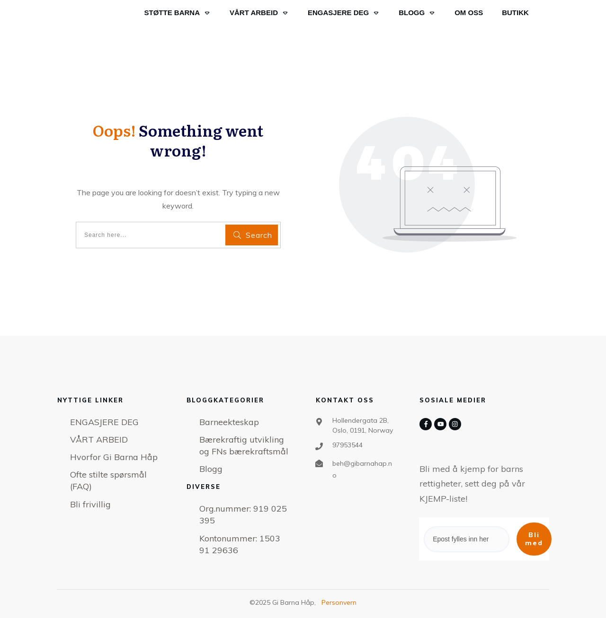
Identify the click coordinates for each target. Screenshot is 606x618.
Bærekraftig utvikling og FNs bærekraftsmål (243, 445)
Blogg (211, 468)
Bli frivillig (90, 504)
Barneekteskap (229, 422)
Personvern (338, 602)
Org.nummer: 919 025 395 (243, 514)
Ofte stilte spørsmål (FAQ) (108, 480)
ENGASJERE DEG (104, 422)
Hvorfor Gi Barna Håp (114, 457)
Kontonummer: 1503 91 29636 (239, 543)
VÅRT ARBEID (99, 439)
